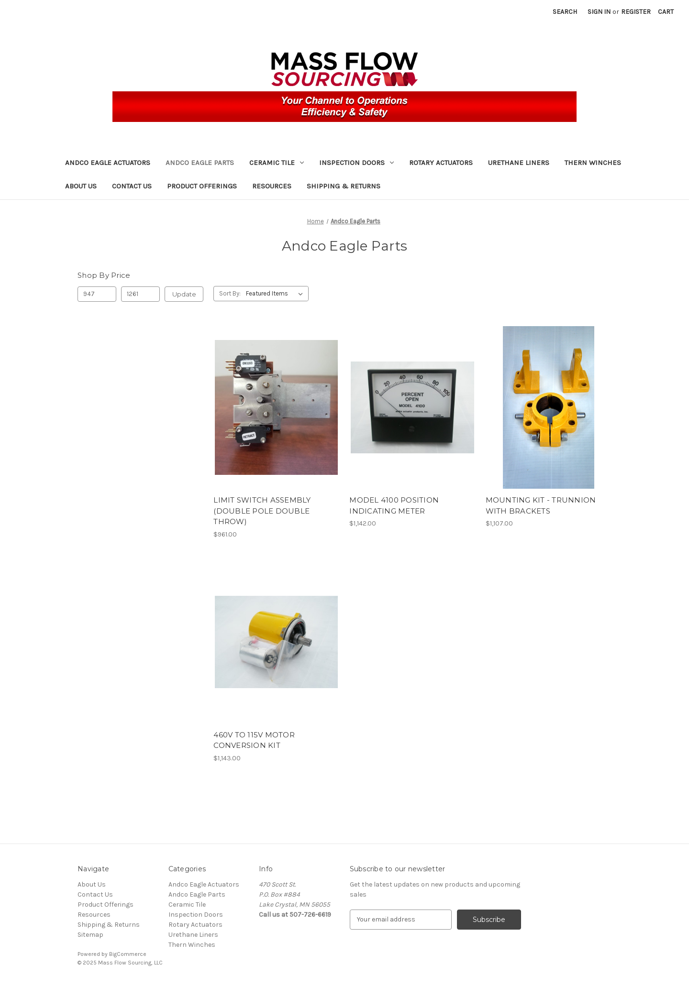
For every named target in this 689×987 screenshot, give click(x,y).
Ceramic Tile (276, 162)
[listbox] (276, 293)
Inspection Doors (356, 162)
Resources (271, 186)
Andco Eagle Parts (200, 162)
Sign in (599, 12)
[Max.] (140, 294)
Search (565, 12)
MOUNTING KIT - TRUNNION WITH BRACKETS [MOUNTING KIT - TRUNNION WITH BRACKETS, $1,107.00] (541, 505)
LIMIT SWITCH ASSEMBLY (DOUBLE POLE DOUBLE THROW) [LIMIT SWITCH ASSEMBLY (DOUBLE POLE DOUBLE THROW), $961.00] (262, 510)
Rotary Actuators (441, 162)
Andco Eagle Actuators (107, 162)
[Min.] (97, 294)
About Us (81, 186)
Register (636, 12)
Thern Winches (593, 162)
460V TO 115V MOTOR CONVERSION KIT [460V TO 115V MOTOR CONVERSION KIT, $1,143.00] (254, 740)
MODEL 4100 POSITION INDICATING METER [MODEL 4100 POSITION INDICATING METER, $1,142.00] (394, 505)
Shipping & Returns (343, 186)
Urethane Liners (518, 162)
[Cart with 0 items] (666, 11)
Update (184, 294)
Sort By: (230, 293)
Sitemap (90, 935)
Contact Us (132, 186)
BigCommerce (127, 954)
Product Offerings (202, 186)
